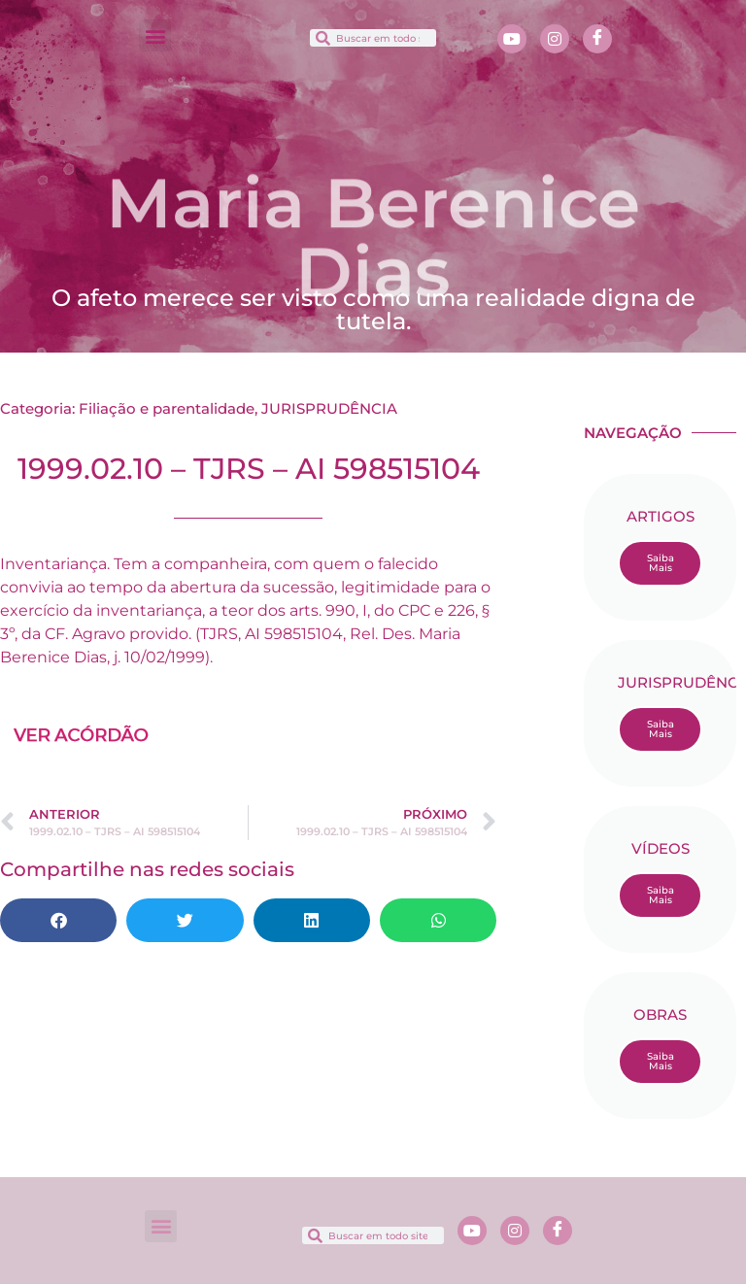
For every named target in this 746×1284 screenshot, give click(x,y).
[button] (155, 35)
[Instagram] (554, 38)
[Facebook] (597, 38)
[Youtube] (511, 38)
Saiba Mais (660, 563)
